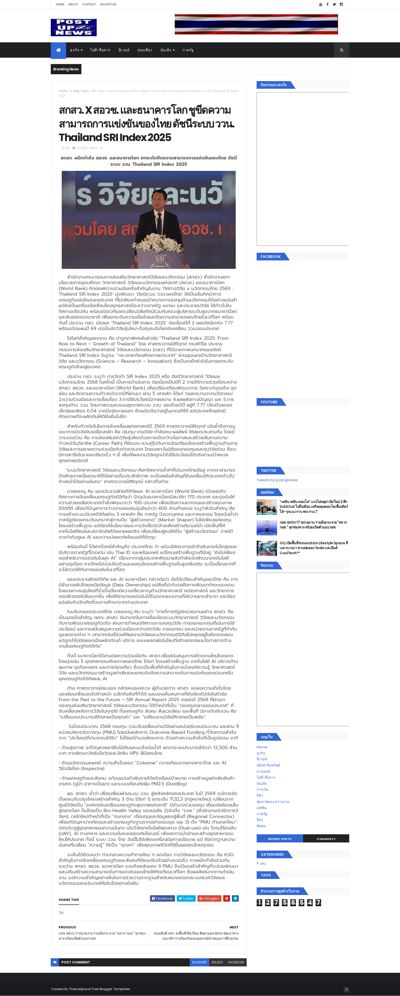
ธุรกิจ (74, 50)
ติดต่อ (261, 825)
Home (60, 4)
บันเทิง (165, 50)
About (73, 4)
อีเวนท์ (124, 50)
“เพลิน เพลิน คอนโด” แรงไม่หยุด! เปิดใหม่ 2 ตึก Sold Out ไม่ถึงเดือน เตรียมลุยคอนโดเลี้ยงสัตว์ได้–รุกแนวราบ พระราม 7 (314, 506)
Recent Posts (280, 839)
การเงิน (262, 789)
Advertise (108, 4)
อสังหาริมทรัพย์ (268, 765)
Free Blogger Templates (111, 989)
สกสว (85, 91)
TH (94, 91)
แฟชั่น (262, 807)
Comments (326, 839)
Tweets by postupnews (277, 480)
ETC (263, 864)
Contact (89, 4)
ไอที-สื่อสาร (100, 50)
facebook (236, 962)
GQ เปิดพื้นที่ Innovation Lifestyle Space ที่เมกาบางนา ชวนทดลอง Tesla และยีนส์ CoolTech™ (314, 548)
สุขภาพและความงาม (273, 801)
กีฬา (260, 795)
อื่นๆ (260, 819)
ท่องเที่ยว (145, 50)
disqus (217, 962)
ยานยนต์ (263, 771)
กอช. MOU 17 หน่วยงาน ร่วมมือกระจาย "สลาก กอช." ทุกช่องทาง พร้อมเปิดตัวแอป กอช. (313, 525)
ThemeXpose (79, 989)
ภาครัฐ (188, 50)
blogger (199, 962)
